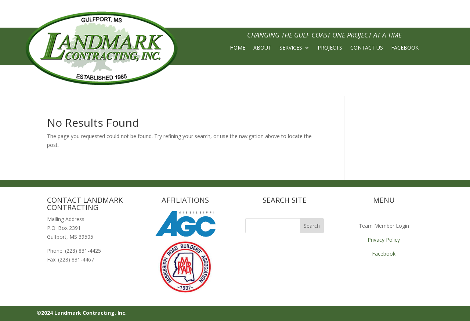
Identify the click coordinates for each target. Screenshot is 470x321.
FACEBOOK (405, 48)
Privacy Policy (384, 239)
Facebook (383, 253)
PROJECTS (330, 48)
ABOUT (262, 48)
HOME (237, 48)
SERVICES (290, 48)
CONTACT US (366, 48)
